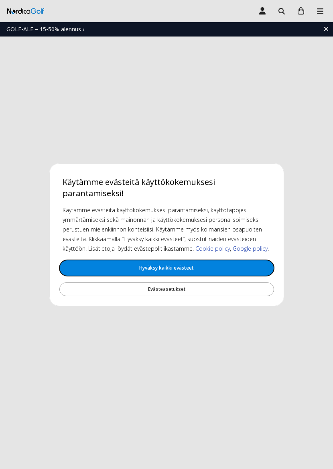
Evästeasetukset (166, 289)
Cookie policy (212, 248)
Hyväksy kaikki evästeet (166, 267)
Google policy (250, 248)
